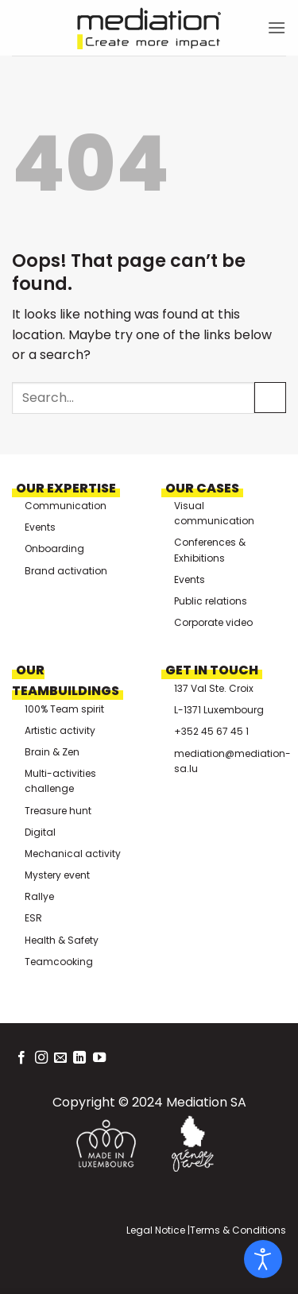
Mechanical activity (73, 853)
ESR (33, 918)
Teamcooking (59, 961)
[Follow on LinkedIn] (79, 1058)
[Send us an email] (60, 1058)
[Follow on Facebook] (21, 1058)
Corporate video (213, 622)
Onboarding (54, 548)
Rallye (39, 896)
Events (40, 527)
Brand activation (66, 570)
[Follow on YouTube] (99, 1058)
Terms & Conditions (238, 1230)
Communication (65, 505)
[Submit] (270, 397)
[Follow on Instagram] (41, 1058)
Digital (40, 832)
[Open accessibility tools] (263, 1259)
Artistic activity (60, 730)
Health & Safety (62, 940)
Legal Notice (155, 1230)
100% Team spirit (64, 709)
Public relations (210, 601)
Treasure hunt (58, 810)
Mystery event (57, 875)
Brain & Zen (52, 752)
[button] (276, 27)
